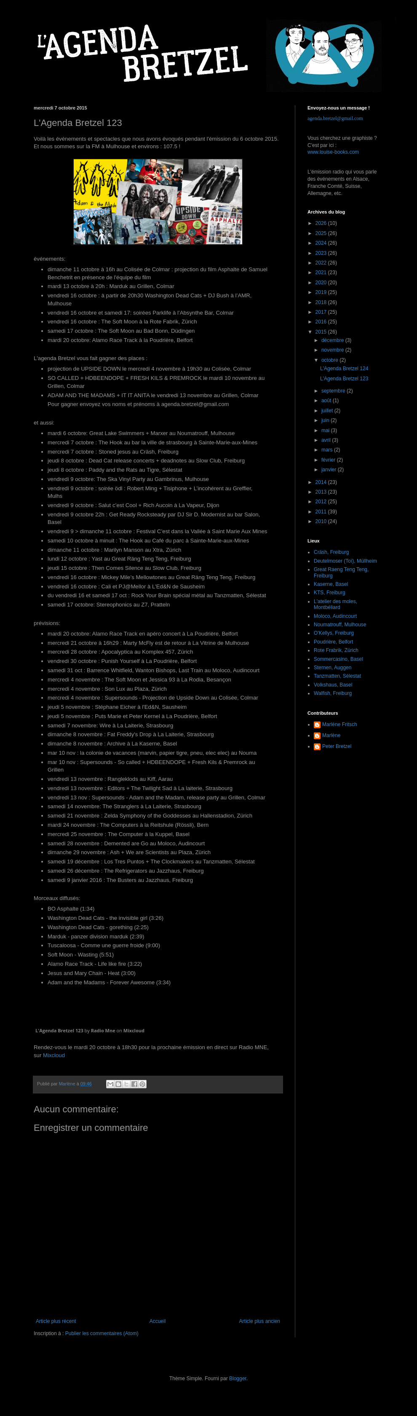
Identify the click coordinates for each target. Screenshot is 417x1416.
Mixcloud (133, 1030)
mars (327, 450)
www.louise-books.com (333, 152)
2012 (321, 502)
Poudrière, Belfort (333, 642)
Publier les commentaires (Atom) (102, 1333)
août (327, 400)
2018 (321, 302)
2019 (321, 292)
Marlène (331, 735)
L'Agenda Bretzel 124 (344, 368)
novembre (333, 350)
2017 (321, 312)
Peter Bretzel (336, 746)
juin (326, 420)
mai (326, 430)
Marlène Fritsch (339, 724)
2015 (321, 332)
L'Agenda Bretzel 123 (59, 1030)
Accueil (158, 1321)
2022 (321, 263)
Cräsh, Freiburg (331, 552)
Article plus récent (56, 1321)
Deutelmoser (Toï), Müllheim (345, 561)
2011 (321, 512)
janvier (329, 470)
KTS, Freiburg (329, 593)
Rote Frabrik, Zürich (336, 650)
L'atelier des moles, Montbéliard (335, 604)
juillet (327, 411)
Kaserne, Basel (331, 584)
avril (326, 440)
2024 (321, 243)
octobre (330, 360)
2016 (321, 322)
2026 (321, 223)
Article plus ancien (259, 1321)
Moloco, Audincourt (335, 616)
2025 (321, 233)
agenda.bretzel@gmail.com (335, 118)
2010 (321, 521)
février (329, 460)
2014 (321, 482)
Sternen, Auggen (332, 668)
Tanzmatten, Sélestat (337, 676)
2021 (321, 272)
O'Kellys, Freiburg (334, 633)
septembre (334, 391)
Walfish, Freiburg (333, 693)
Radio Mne (103, 1030)
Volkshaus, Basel (333, 685)
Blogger (237, 1378)
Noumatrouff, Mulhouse (340, 625)
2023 (321, 253)
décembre (333, 340)
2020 (321, 283)
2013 (321, 492)
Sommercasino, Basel (338, 659)
